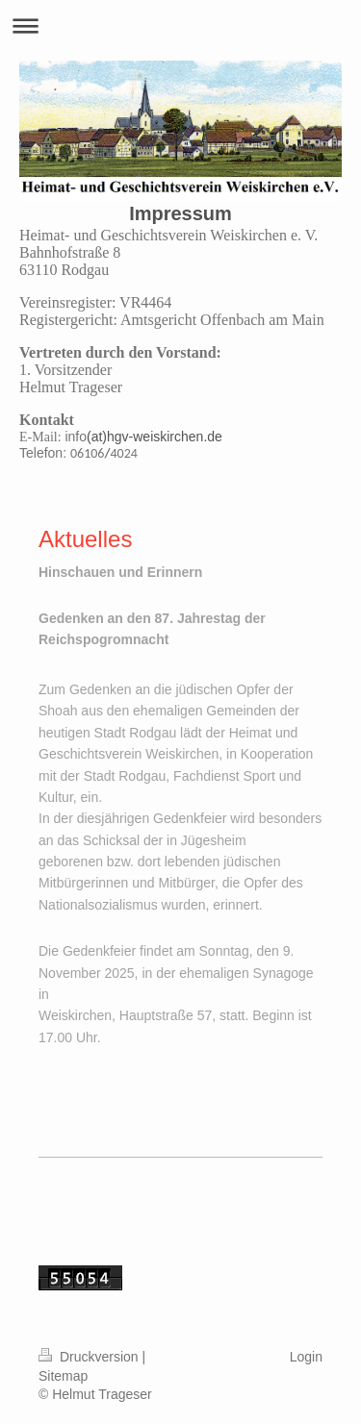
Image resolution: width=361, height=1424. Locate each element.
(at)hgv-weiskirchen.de (154, 436)
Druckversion (90, 1356)
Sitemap (63, 1376)
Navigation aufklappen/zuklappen (180, 25)
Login (306, 1356)
